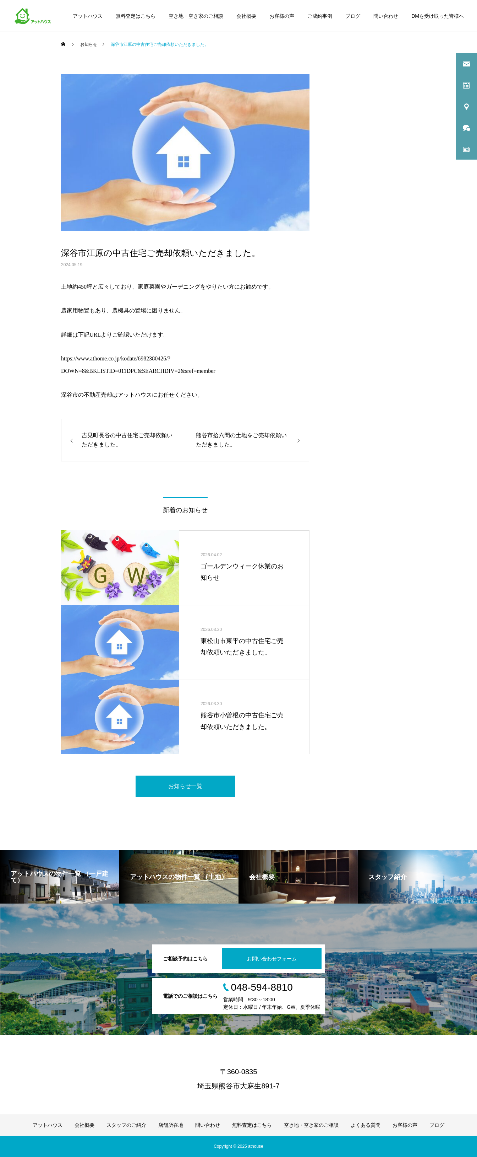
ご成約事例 (319, 16)
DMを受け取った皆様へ (437, 16)
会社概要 (246, 16)
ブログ (352, 16)
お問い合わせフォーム (272, 959)
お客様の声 (281, 16)
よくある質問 (365, 1125)
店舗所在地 (170, 1125)
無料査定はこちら (135, 16)
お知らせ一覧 (185, 786)
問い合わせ (385, 16)
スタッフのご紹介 (126, 1125)
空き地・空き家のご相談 (196, 16)
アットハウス (88, 16)
